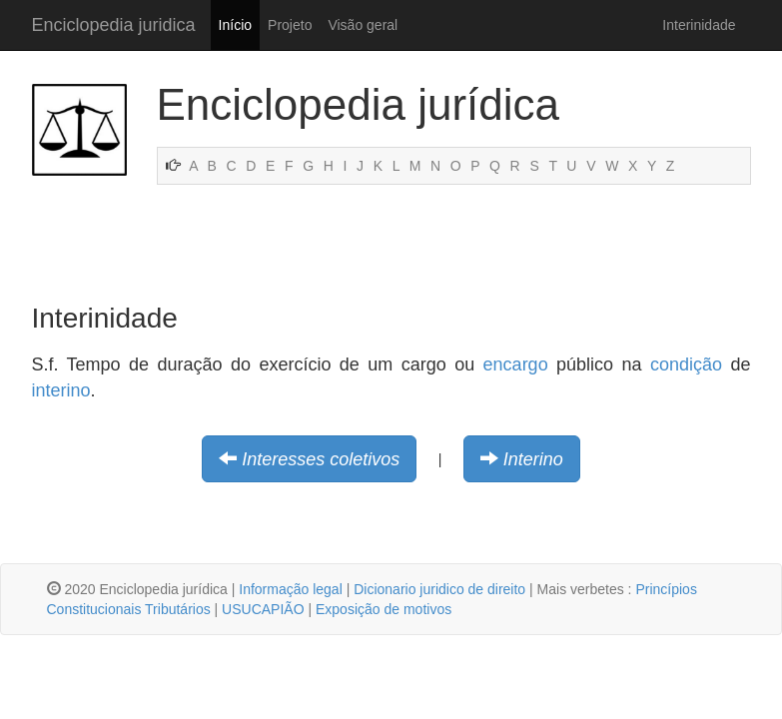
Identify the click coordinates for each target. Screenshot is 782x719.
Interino (533, 459)
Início (235, 25)
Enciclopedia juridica (114, 25)
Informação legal (291, 589)
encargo (515, 364)
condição (686, 364)
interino (61, 390)
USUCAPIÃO (263, 609)
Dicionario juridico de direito (439, 589)
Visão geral (362, 25)
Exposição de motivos (383, 609)
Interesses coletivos (320, 459)
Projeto (290, 25)
